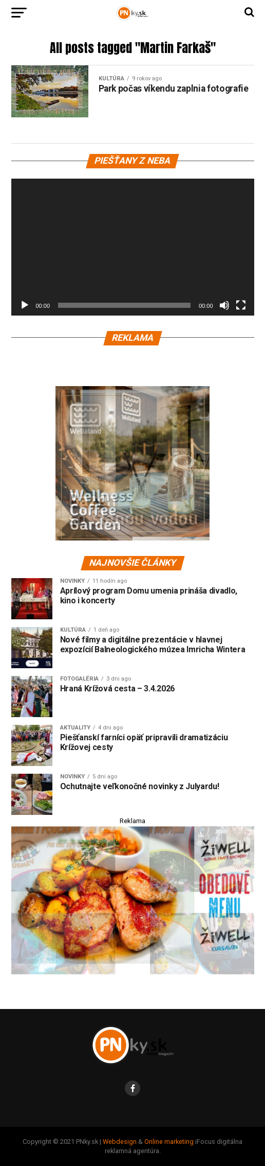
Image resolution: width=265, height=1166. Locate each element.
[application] (132, 247)
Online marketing (169, 1141)
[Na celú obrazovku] (241, 305)
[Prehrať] (25, 305)
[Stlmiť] (224, 305)
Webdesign (120, 1141)
